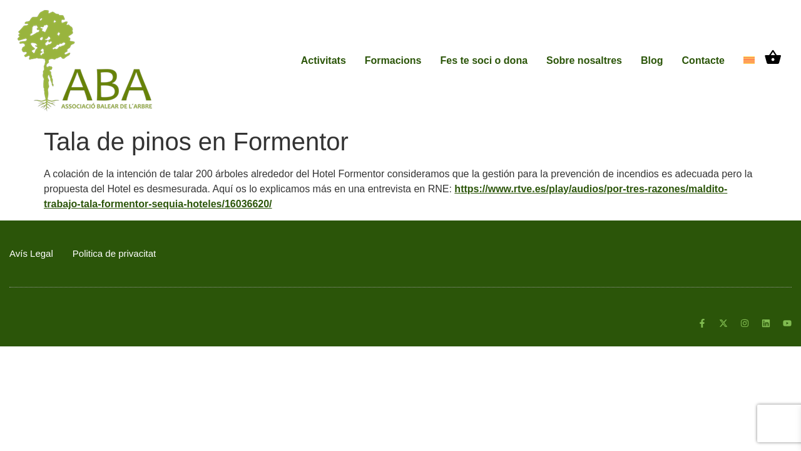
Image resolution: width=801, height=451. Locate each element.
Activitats (323, 60)
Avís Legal (31, 253)
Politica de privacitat (114, 253)
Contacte (703, 60)
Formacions (393, 60)
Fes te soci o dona (484, 60)
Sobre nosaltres (584, 60)
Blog (652, 60)
